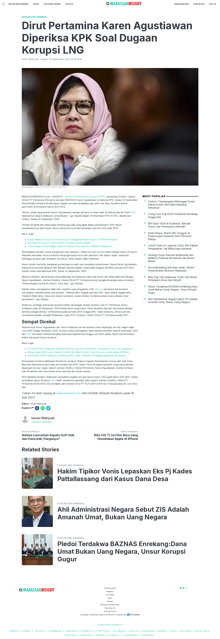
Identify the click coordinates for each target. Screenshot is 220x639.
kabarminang (55, 631)
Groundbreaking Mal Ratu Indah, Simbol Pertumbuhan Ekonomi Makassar (171, 269)
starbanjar (147, 631)
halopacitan (200, 631)
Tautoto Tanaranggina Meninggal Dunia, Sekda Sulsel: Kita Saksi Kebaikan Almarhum (171, 204)
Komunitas (198, 4)
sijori (173, 631)
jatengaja (114, 635)
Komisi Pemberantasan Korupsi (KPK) (85, 196)
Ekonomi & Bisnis (52, 4)
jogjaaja (40, 631)
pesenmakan (147, 635)
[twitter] (48, 408)
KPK (133, 212)
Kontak (110, 601)
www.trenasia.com (68, 393)
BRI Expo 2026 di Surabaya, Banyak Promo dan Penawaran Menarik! (169, 225)
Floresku (26, 631)
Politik (212, 4)
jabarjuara (86, 635)
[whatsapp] (42, 408)
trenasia (13, 631)
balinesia (161, 631)
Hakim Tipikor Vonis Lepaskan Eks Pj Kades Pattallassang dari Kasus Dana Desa (124, 475)
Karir (110, 598)
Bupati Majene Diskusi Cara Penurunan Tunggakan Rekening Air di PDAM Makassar (72, 239)
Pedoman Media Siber (110, 604)
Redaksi (110, 591)
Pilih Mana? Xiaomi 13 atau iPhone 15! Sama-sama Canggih (58, 242)
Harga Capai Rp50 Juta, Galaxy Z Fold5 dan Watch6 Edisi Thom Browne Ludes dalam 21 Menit (78, 352)
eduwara (100, 635)
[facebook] (37, 408)
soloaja (133, 631)
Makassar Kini (181, 4)
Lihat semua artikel (41, 421)
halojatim (185, 631)
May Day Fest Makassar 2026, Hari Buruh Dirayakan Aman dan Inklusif (172, 279)
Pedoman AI (110, 608)
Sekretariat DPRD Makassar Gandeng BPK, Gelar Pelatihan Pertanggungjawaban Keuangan (76, 355)
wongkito (86, 631)
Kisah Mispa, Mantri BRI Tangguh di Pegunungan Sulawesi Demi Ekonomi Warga (169, 236)
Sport (36, 4)
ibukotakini (70, 635)
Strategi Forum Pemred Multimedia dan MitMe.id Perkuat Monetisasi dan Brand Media (171, 258)
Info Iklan (110, 595)
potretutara (102, 631)
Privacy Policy (110, 611)
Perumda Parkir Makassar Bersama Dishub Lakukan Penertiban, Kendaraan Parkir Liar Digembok (80, 348)
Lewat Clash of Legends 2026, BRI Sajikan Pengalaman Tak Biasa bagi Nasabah (173, 247)
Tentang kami (110, 588)
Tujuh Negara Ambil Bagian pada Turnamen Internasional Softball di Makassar (69, 246)
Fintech (69, 4)
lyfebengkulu (130, 635)
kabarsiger (71, 631)
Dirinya (99, 289)
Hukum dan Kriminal (18, 4)
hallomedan (119, 631)
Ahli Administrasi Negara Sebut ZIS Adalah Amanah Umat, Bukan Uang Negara (173, 301)
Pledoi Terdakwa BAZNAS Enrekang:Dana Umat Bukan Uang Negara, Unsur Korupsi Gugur (173, 289)
